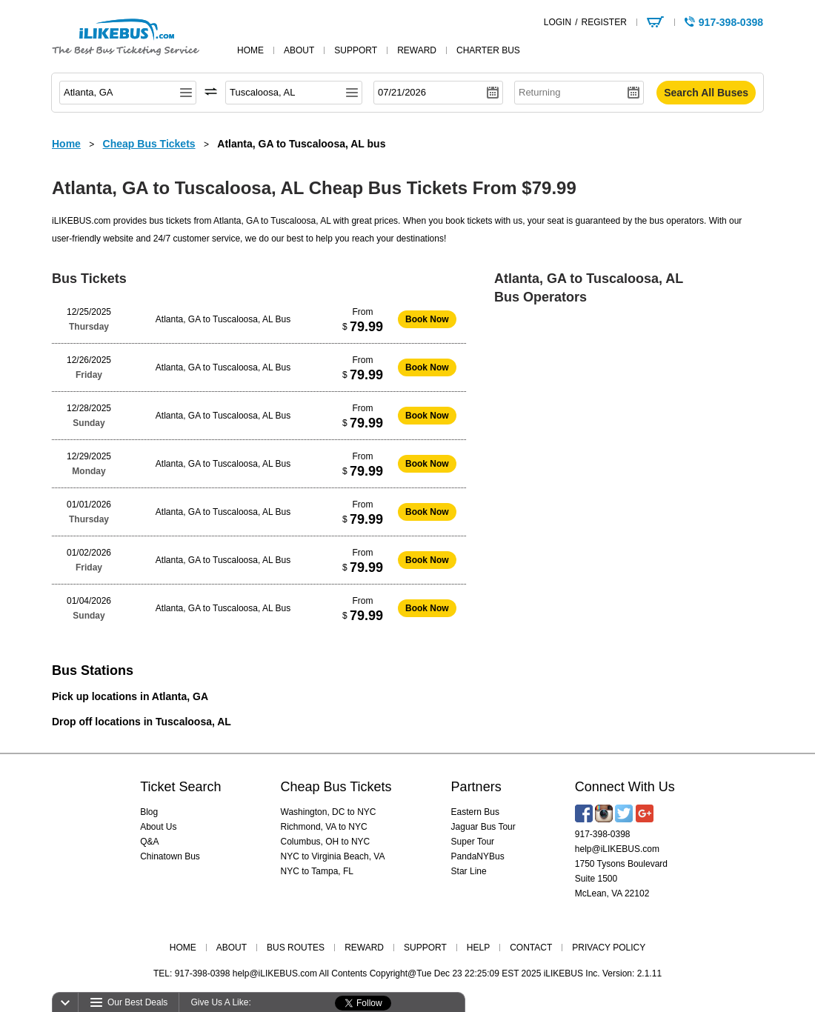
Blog (149, 812)
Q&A (149, 841)
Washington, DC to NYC (328, 812)
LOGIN (557, 22)
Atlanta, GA (180, 696)
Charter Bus (488, 50)
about (299, 50)
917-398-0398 (603, 834)
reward (416, 50)
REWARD (364, 947)
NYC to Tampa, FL (317, 871)
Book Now (427, 319)
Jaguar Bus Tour (483, 827)
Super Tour (472, 841)
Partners (476, 786)
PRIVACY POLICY (608, 947)
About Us (158, 827)
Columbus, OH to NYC (325, 841)
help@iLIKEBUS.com (617, 849)
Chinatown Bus (170, 856)
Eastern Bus (475, 812)
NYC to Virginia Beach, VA (333, 856)
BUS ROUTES (296, 947)
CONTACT (531, 947)
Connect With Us (625, 786)
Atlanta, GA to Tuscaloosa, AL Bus (223, 319)
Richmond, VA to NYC (324, 827)
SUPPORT (425, 947)
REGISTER (603, 22)
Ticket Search (180, 786)
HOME (183, 947)
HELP (478, 947)
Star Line (469, 871)
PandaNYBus (478, 856)
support (355, 50)
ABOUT (231, 947)
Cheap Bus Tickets (336, 786)
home (250, 50)
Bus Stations (92, 670)
